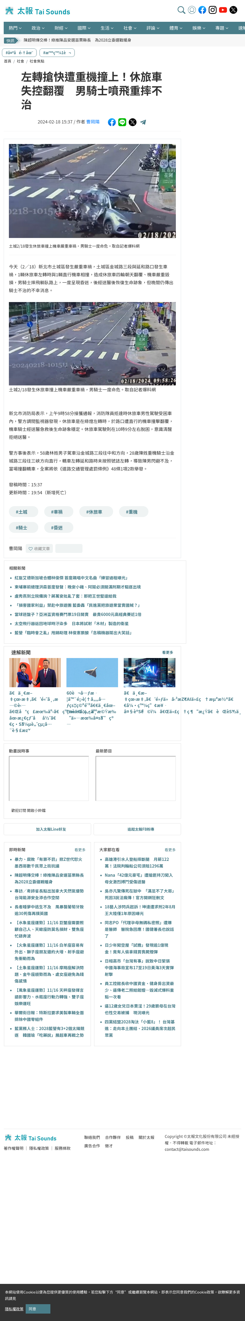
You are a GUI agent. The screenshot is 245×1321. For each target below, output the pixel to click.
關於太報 (146, 1137)
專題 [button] (219, 27)
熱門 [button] (13, 27)
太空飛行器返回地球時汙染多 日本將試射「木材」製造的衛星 (72, 623)
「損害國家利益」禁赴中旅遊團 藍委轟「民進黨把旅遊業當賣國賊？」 (78, 605)
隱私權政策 (39, 1148)
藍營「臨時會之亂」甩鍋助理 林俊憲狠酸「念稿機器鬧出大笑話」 (74, 633)
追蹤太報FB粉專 (140, 829)
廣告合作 (92, 1146)
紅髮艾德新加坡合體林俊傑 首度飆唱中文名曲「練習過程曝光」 (72, 578)
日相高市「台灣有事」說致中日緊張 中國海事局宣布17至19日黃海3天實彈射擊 (139, 967)
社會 (20, 61)
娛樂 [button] (196, 27)
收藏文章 (39, 548)
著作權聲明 (13, 1148)
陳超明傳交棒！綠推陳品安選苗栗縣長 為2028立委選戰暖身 (77, 40)
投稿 (130, 1137)
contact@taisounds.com (187, 1149)
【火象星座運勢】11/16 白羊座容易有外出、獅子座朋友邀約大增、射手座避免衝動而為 (49, 951)
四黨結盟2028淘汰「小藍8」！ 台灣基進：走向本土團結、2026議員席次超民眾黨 (140, 1028)
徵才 (109, 1146)
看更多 (167, 652)
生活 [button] (105, 27)
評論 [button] (150, 27)
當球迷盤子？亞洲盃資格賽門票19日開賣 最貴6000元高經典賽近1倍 (78, 614)
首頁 (7, 61)
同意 (32, 1308)
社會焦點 (37, 61)
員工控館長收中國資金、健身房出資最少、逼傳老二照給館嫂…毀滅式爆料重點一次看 (139, 990)
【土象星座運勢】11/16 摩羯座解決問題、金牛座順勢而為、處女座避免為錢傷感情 (49, 974)
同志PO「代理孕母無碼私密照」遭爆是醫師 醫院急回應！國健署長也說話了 (139, 929)
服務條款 (62, 1148)
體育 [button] (173, 27)
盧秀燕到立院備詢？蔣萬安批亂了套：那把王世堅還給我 (66, 596)
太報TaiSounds (38, 11)
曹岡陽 (93, 121)
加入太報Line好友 (51, 829)
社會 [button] (127, 27)
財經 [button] (59, 27)
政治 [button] (36, 27)
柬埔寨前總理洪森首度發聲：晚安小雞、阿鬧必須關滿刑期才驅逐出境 (78, 587)
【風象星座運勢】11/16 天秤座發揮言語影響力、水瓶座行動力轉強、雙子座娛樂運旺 (49, 996)
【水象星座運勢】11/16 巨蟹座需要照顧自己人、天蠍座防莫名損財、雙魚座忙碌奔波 (49, 929)
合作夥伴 (113, 1137)
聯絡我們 (92, 1137)
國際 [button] (82, 27)
